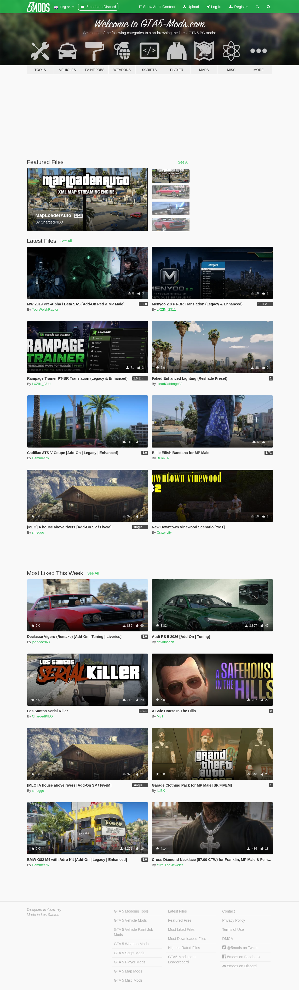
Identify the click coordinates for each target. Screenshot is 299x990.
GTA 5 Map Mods (128, 971)
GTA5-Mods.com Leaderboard (182, 959)
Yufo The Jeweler (170, 865)
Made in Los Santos (43, 915)
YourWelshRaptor (45, 309)
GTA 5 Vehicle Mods (130, 920)
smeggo (38, 532)
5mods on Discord (239, 966)
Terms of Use (233, 929)
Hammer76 (40, 458)
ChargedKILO (42, 716)
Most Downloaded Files (187, 939)
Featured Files (179, 920)
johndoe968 (41, 642)
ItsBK (161, 791)
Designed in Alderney (44, 909)
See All (183, 162)
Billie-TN (163, 458)
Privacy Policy (233, 920)
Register (238, 7)
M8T (160, 716)
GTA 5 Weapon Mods (131, 944)
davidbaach (165, 642)
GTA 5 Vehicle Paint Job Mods (133, 932)
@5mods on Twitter (240, 947)
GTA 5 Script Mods (129, 953)
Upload (191, 7)
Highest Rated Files (184, 948)
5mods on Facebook (241, 957)
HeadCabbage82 (169, 384)
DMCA (227, 939)
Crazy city (164, 532)
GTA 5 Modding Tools (131, 911)
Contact (228, 911)
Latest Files (177, 911)
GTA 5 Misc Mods (128, 980)
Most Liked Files (181, 929)
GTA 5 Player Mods (129, 962)
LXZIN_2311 (166, 309)
